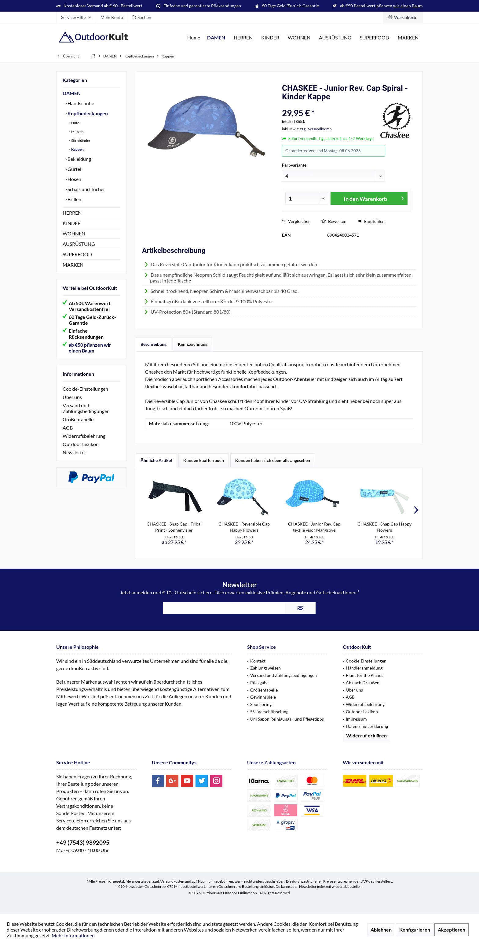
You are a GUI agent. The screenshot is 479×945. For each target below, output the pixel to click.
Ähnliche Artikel (156, 460)
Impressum (356, 719)
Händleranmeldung (364, 667)
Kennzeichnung (192, 344)
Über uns (72, 397)
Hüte (75, 122)
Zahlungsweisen (265, 667)
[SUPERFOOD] (374, 37)
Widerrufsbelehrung (84, 436)
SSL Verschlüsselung (269, 711)
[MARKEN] (408, 37)
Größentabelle (78, 419)
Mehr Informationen (73, 935)
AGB (68, 427)
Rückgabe (259, 682)
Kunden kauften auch (203, 460)
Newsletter (74, 452)
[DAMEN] (216, 37)
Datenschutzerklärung (367, 726)
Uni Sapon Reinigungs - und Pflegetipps (287, 719)
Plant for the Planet (364, 675)
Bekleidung (79, 159)
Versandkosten (172, 881)
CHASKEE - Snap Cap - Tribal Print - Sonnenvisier (174, 527)
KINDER (72, 223)
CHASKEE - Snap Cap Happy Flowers (384, 527)
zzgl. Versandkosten (316, 129)
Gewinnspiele (263, 697)
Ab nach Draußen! (363, 682)
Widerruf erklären (366, 735)
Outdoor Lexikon (81, 444)
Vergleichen (296, 221)
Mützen (77, 131)
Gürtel (74, 169)
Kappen (77, 149)
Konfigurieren (414, 929)
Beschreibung (153, 344)
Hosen (74, 179)
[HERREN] (243, 37)
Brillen (74, 199)
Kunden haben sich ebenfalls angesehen (272, 460)
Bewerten (333, 221)
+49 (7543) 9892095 (82, 842)
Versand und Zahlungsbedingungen (86, 408)
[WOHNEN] (299, 37)
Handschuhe (80, 103)
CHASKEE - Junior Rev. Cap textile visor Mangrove (314, 527)
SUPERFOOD (77, 254)
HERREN (72, 213)
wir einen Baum (408, 5)
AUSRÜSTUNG (79, 244)
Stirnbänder (80, 140)
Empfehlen (371, 221)
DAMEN (72, 93)
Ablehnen (381, 929)
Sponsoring (261, 704)
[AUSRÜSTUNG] (335, 37)
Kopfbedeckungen (87, 113)
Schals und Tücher (86, 189)
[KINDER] (270, 37)
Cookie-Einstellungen (85, 389)
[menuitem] (403, 17)
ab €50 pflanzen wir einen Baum (90, 347)
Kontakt (257, 660)
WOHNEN (74, 233)
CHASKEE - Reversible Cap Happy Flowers (244, 527)
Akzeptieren (451, 929)
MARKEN (73, 265)
